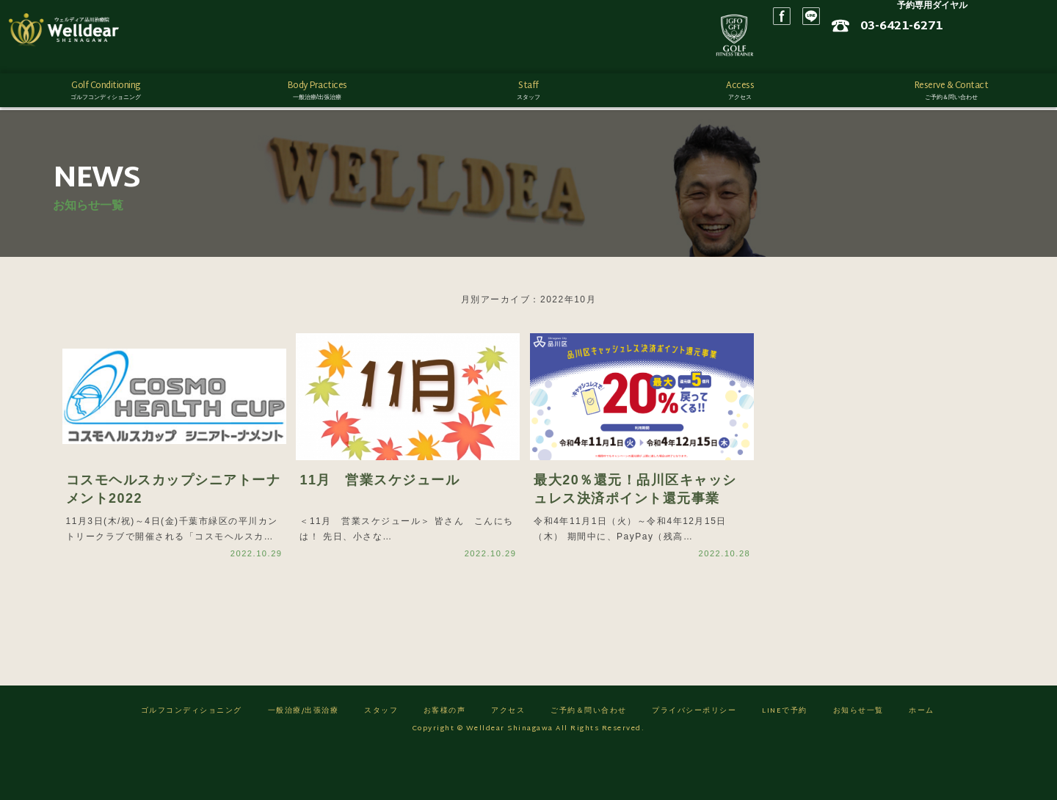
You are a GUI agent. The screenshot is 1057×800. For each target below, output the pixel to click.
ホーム (921, 756)
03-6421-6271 (996, 32)
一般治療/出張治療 (303, 756)
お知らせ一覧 (858, 756)
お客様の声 (445, 756)
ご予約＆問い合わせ (589, 756)
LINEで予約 (784, 756)
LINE (907, 36)
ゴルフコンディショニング (191, 756)
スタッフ (381, 756)
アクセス (508, 756)
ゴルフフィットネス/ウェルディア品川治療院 (92, 36)
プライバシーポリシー (694, 756)
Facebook (877, 36)
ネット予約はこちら (983, 52)
